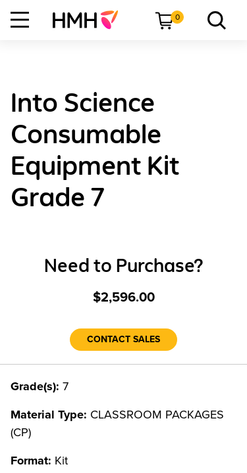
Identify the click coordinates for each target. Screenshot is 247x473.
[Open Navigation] (20, 20)
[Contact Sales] (123, 339)
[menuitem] (90, 19)
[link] (90, 20)
